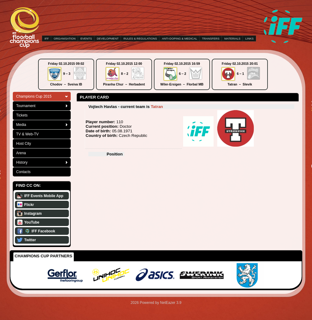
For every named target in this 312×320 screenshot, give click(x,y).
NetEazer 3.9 (170, 303)
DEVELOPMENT (108, 38)
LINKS (249, 38)
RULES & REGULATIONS (140, 38)
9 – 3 (66, 73)
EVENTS (86, 38)
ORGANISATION (65, 38)
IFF (46, 38)
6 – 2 (182, 73)
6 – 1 (240, 73)
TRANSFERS (210, 38)
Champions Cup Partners (43, 256)
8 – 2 (124, 73)
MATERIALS (232, 38)
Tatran (157, 106)
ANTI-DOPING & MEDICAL (179, 38)
